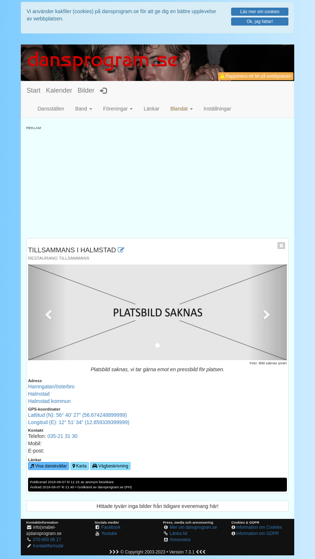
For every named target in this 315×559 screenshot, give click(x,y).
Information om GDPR (257, 533)
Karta (80, 466)
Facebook (110, 527)
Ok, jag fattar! (259, 21)
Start (33, 90)
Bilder (86, 90)
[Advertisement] (157, 182)
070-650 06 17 (47, 539)
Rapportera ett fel (255, 76)
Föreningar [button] (118, 109)
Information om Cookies (259, 527)
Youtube (109, 533)
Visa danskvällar (48, 466)
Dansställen (51, 109)
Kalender (59, 90)
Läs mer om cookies (259, 11)
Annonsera (180, 539)
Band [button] (83, 109)
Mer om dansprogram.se (193, 527)
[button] (181, 109)
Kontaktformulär (48, 545)
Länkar (151, 109)
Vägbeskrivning (110, 466)
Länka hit (178, 533)
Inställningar (218, 109)
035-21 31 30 (62, 436)
